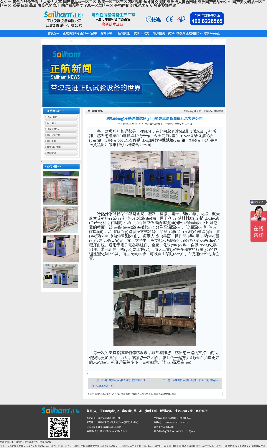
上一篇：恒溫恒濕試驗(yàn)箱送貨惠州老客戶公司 (119, 380)
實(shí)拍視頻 (53, 135)
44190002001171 (180, 431)
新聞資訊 (51, 153)
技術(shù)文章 (54, 147)
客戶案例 (51, 123)
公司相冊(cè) (53, 117)
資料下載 (51, 141)
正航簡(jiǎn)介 (55, 111)
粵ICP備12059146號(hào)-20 (113, 431)
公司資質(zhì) (53, 129)
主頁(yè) (208, 111)
